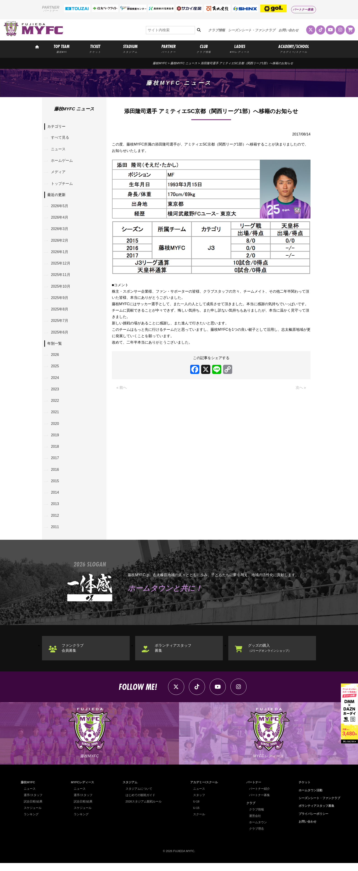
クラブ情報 (216, 30)
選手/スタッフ (33, 803)
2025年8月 (60, 312)
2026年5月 (60, 207)
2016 (55, 475)
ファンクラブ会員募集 (73, 655)
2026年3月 (60, 231)
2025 (55, 370)
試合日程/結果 (33, 809)
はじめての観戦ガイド (140, 803)
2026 (55, 358)
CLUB (203, 48)
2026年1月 (60, 254)
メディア (58, 173)
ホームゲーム (62, 161)
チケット (305, 790)
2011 (55, 534)
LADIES (239, 48)
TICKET (95, 48)
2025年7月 (60, 324)
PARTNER (168, 48)
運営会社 (255, 823)
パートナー (253, 790)
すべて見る (60, 138)
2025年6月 (60, 336)
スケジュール (33, 816)
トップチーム (62, 185)
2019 (55, 440)
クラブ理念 (256, 836)
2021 (55, 417)
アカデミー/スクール (204, 790)
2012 (55, 522)
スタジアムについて (139, 796)
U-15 (196, 816)
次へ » (301, 388)
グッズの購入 (269, 655)
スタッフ (199, 803)
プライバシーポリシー (313, 821)
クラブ (250, 811)
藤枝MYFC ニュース (183, 63)
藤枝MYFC (160, 63)
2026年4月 (60, 219)
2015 (55, 487)
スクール (199, 822)
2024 (55, 382)
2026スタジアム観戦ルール (144, 809)
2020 (55, 429)
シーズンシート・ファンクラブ (251, 30)
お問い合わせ (289, 30)
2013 (55, 510)
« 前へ (121, 388)
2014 (55, 499)
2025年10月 (61, 289)
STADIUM (130, 48)
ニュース (58, 149)
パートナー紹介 (259, 796)
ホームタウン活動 (310, 798)
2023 (55, 394)
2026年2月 (60, 242)
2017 (55, 464)
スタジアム (130, 790)
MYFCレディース (82, 790)
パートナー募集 (303, 9)
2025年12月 (61, 266)
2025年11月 (61, 277)
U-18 (196, 809)
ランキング (31, 822)
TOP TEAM (61, 48)
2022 (55, 405)
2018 (55, 452)
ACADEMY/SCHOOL (294, 48)
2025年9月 (60, 301)
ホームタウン (258, 830)
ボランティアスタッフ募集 (173, 655)
